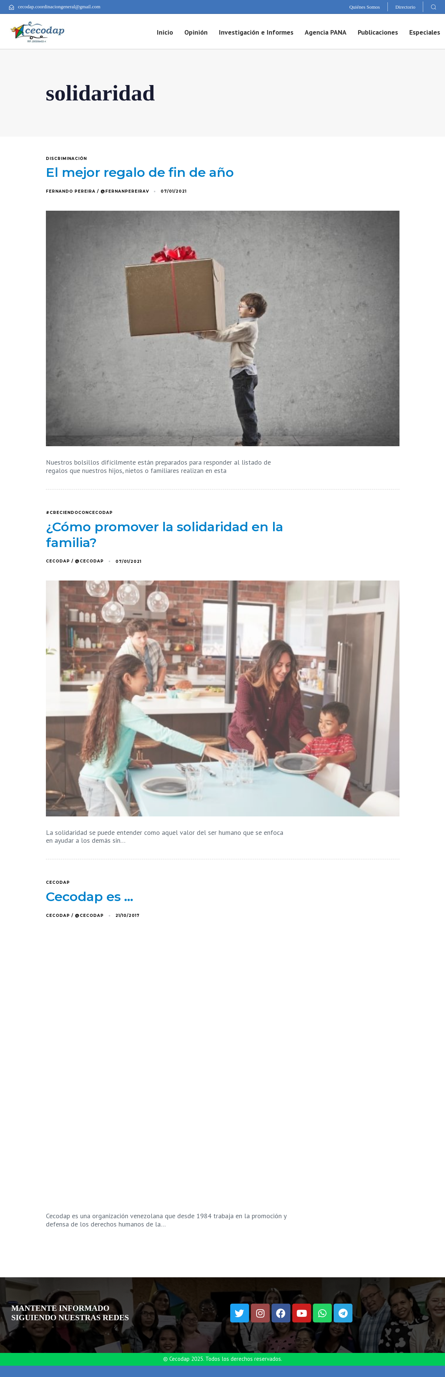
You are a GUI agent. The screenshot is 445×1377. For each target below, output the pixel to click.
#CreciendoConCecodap (79, 513)
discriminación (66, 159)
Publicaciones (378, 32)
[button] (433, 6)
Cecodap (58, 882)
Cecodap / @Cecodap (75, 561)
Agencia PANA (325, 32)
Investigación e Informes (256, 32)
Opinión (196, 32)
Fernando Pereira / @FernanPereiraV (97, 191)
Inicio (165, 32)
